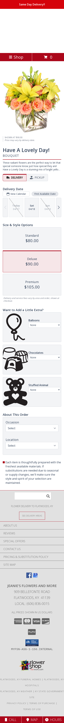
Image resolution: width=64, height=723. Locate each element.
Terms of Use (32, 709)
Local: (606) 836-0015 (32, 603)
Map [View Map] (32, 719)
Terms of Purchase (42, 703)
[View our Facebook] (29, 577)
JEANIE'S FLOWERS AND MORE (29, 30)
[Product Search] (32, 496)
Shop (16, 57)
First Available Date (45, 193)
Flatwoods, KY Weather (16, 691)
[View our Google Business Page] (35, 577)
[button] (32, 642)
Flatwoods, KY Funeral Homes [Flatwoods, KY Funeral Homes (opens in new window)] (20, 679)
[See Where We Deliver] (32, 515)
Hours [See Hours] (53, 719)
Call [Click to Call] (10, 719)
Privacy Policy (16, 703)
